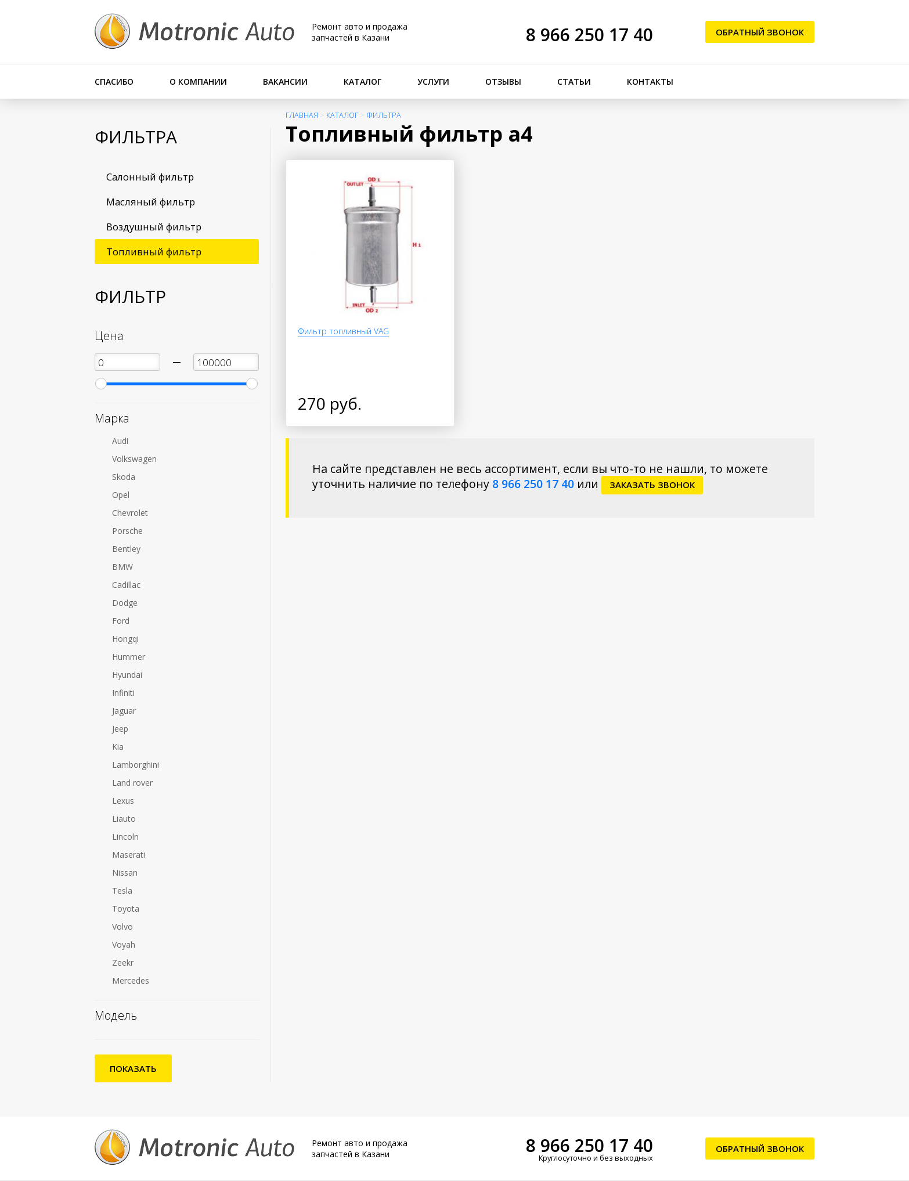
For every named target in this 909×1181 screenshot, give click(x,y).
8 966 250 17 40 (589, 34)
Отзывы (503, 81)
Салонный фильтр (150, 176)
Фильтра (383, 115)
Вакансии (285, 81)
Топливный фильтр (153, 251)
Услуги (433, 81)
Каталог (362, 81)
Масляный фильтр (150, 201)
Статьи (574, 81)
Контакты (650, 81)
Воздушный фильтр (153, 226)
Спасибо (114, 81)
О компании (198, 81)
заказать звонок (652, 484)
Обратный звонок (760, 32)
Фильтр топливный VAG (343, 331)
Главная (302, 115)
